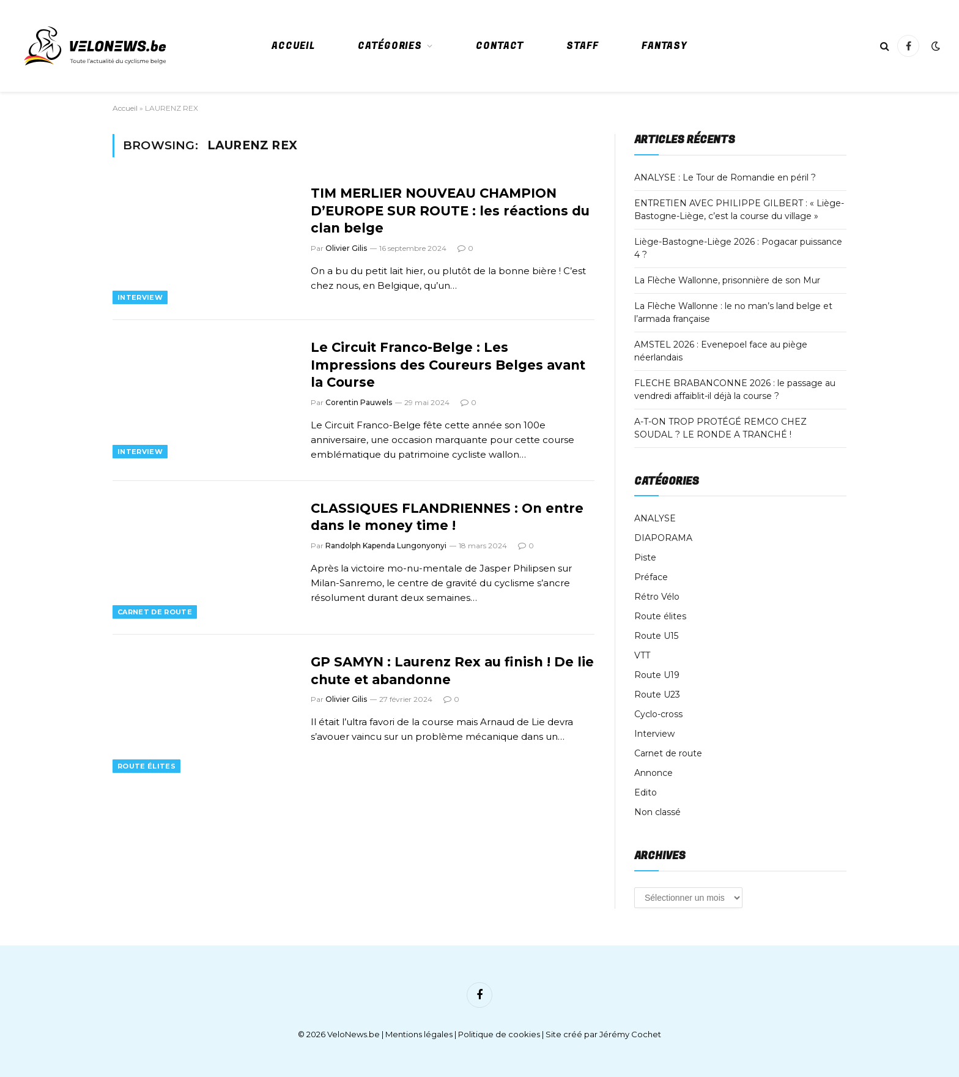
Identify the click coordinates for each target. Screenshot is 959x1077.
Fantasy (664, 46)
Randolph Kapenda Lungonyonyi (385, 545)
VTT (642, 655)
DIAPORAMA (663, 537)
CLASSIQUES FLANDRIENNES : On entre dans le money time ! (447, 517)
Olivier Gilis (346, 248)
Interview (140, 297)
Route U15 (656, 635)
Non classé (657, 812)
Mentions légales (419, 1034)
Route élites (146, 766)
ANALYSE (655, 518)
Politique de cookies (499, 1034)
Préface (651, 577)
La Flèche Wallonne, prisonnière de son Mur (727, 280)
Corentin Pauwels (358, 402)
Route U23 (657, 694)
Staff (582, 46)
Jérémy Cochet (630, 1034)
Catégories (390, 46)
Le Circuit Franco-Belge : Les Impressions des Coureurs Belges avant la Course (448, 365)
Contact (500, 46)
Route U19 (656, 674)
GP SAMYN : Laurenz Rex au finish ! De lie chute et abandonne (452, 670)
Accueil (293, 46)
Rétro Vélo (656, 596)
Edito (645, 792)
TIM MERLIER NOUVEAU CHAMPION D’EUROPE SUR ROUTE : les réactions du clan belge (450, 210)
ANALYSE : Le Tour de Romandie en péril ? (725, 177)
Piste (645, 557)
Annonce (653, 772)
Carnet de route (154, 612)
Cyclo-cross (658, 714)
